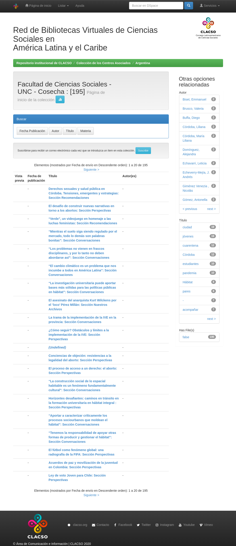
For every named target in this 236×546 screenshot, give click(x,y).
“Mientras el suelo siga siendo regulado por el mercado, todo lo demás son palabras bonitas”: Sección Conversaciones (83, 236)
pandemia (189, 273)
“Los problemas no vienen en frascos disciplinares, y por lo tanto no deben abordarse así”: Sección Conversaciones (79, 253)
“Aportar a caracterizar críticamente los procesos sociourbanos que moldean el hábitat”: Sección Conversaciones (78, 420)
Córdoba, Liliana (194, 127)
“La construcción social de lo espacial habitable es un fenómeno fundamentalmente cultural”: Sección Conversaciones (82, 385)
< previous (190, 209)
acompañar (190, 309)
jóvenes (188, 236)
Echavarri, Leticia (195, 163)
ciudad (187, 227)
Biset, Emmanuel (194, 99)
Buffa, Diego (191, 118)
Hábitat (187, 282)
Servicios (210, 5)
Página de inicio (38, 5)
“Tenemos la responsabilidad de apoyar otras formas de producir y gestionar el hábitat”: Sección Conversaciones (82, 437)
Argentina (142, 63)
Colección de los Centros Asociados (104, 63)
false (186, 337)
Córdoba (189, 254)
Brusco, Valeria (193, 108)
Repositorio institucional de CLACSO (44, 63)
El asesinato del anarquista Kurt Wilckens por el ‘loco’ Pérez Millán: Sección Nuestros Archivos (83, 304)
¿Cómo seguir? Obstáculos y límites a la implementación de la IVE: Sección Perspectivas (79, 334)
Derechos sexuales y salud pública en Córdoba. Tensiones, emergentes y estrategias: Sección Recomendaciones (84, 193)
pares (186, 291)
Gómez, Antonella (195, 200)
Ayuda (79, 5)
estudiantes (191, 264)
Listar (63, 5)
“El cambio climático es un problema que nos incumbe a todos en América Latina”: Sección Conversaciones (83, 270)
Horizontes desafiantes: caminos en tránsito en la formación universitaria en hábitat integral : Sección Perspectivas (84, 403)
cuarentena (190, 245)
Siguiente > (91, 169)
